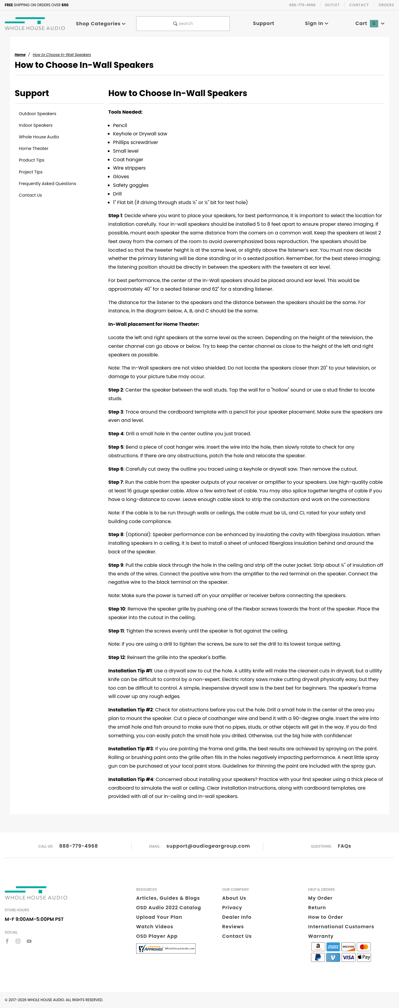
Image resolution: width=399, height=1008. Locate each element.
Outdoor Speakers (37, 114)
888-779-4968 (78, 846)
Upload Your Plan (159, 917)
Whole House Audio (39, 137)
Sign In (317, 23)
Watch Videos (154, 926)
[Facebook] (7, 941)
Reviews (233, 926)
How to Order (325, 917)
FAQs (344, 846)
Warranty (321, 936)
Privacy (232, 907)
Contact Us (30, 195)
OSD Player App (157, 936)
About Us (234, 898)
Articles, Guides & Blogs (168, 898)
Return (317, 907)
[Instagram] (18, 941)
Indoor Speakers (36, 125)
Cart (369, 23)
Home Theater (33, 148)
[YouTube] (29, 941)
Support (263, 23)
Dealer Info (237, 917)
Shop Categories (101, 23)
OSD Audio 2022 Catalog (168, 907)
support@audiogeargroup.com (208, 846)
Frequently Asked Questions (47, 184)
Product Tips (32, 160)
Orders (386, 4)
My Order (320, 898)
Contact (359, 4)
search (183, 23)
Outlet (332, 4)
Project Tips (31, 172)
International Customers (341, 926)
